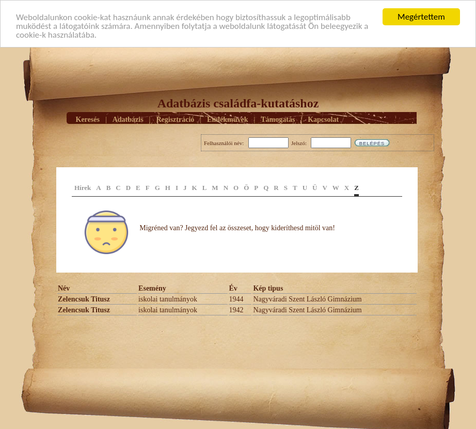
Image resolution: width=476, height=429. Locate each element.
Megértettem (421, 16)
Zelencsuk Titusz (84, 299)
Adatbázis (128, 119)
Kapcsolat (323, 119)
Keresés (88, 119)
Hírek (82, 188)
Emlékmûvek (227, 119)
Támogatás (278, 119)
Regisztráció (175, 119)
